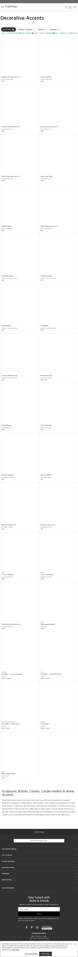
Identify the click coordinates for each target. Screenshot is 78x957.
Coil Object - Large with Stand (12, 674)
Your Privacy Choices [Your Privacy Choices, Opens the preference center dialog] (31, 954)
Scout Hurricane (46, 425)
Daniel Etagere (6, 425)
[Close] (75, 944)
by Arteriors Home (7, 79)
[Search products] (66, 7)
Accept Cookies (45, 954)
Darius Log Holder (47, 176)
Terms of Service (26, 920)
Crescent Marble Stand (9, 375)
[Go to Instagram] (37, 927)
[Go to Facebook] (26, 927)
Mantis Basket (6, 326)
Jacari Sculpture (46, 77)
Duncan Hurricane (46, 375)
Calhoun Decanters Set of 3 (11, 126)
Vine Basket (45, 326)
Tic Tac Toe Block (8, 574)
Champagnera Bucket (48, 624)
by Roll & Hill (5, 776)
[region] (39, 949)
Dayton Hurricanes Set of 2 (11, 176)
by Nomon (44, 627)
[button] (2, 7)
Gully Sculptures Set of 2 (49, 226)
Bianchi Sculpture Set (9, 525)
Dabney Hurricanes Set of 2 (11, 77)
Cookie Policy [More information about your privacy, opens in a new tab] (15, 950)
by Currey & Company (8, 477)
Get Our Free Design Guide (39, 841)
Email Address (24, 909)
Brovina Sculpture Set (48, 525)
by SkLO (4, 676)
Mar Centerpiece (46, 475)
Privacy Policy (54, 918)
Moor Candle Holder (8, 773)
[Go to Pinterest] (32, 927)
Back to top (39, 832)
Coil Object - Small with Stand (51, 674)
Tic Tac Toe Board (47, 574)
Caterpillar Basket (8, 276)
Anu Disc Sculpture (8, 475)
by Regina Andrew (46, 428)
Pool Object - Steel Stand (10, 724)
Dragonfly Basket (46, 276)
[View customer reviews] (47, 928)
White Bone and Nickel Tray (11, 624)
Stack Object (45, 724)
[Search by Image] (70, 7)
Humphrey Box (7, 226)
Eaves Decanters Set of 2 (49, 126)
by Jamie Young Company (9, 278)
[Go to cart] (75, 6)
